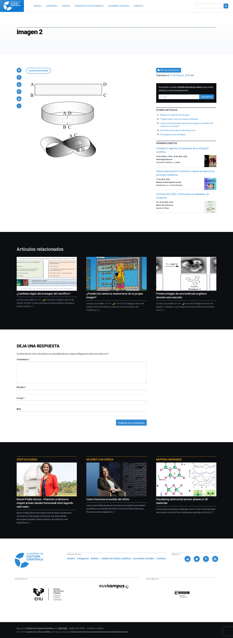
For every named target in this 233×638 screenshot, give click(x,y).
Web (19, 409)
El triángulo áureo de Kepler (173, 134)
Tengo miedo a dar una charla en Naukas (179, 119)
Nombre (21, 387)
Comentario (23, 359)
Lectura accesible (38, 70)
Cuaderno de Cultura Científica (38, 632)
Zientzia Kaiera (27, 459)
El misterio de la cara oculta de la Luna (177, 130)
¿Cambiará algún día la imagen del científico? (43, 293)
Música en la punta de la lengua (174, 115)
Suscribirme (206, 97)
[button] (19, 70)
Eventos (95, 558)
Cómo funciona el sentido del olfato (107, 499)
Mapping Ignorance (169, 459)
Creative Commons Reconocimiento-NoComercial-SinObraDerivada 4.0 (99, 632)
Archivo (71, 558)
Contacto (161, 558)
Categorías (83, 558)
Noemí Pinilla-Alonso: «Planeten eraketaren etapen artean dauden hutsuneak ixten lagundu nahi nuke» (45, 503)
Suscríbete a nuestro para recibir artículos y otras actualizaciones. (186, 89)
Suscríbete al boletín (143, 558)
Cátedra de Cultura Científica (116, 558)
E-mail (20, 398)
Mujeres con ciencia (99, 459)
